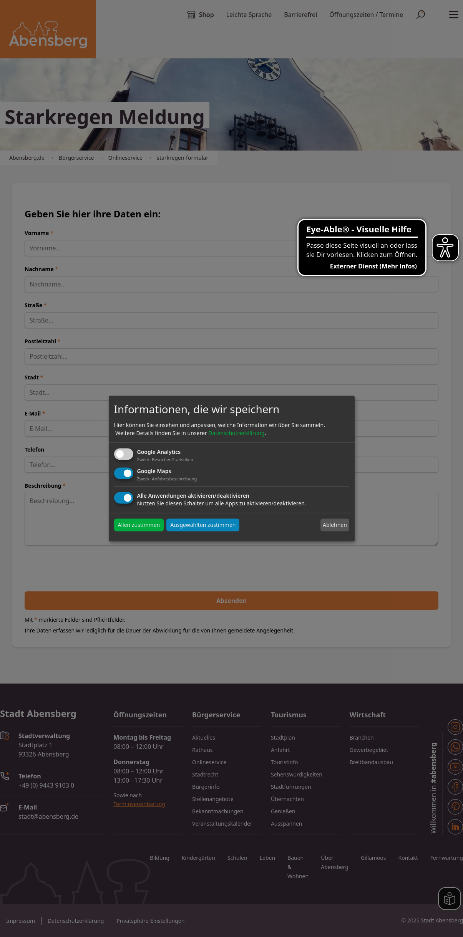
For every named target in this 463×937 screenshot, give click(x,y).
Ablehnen (335, 524)
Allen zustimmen (139, 525)
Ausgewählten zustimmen (203, 525)
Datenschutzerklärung (236, 433)
